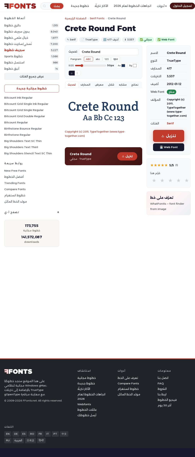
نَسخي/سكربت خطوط (18, 44)
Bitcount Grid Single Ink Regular (26, 104)
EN (8, 433)
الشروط (162, 389)
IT (47, 433)
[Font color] (123, 65)
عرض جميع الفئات (32, 76)
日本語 (30, 440)
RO (32, 433)
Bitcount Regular (16, 122)
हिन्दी (41, 440)
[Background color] (135, 65)
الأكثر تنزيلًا (101, 6)
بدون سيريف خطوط (17, 31)
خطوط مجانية (86, 378)
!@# (115, 59)
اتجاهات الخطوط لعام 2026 (132, 6)
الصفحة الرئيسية (75, 18)
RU (8, 440)
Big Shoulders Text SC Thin (23, 141)
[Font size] (90, 65)
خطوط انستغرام (14, 195)
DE (16, 433)
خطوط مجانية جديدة (31, 88)
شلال (111, 84)
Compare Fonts (15, 189)
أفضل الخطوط (14, 176)
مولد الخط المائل (15, 201)
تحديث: (73, 51)
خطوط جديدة (80, 6)
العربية (18, 440)
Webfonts (84, 404)
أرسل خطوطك (86, 415)
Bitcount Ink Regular (18, 97)
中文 (64, 433)
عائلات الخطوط (87, 409)
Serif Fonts (97, 18)
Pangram (75, 59)
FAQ (161, 383)
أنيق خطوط (11, 68)
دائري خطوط (12, 25)
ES (24, 433)
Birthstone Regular (17, 134)
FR (40, 433)
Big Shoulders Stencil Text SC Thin (28, 153)
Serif (170, 123)
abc (98, 59)
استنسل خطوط (14, 62)
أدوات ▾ (162, 6)
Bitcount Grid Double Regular (24, 116)
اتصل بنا (163, 378)
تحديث (72, 84)
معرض (99, 84)
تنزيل (127, 156)
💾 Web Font (169, 147)
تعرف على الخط (128, 378)
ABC (88, 59)
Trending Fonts (14, 183)
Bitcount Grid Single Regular (24, 110)
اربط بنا (162, 394)
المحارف (85, 84)
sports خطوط (13, 56)
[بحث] (56, 6)
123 (107, 59)
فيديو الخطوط (167, 400)
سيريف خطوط (14, 50)
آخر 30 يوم (164, 405)
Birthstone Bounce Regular (23, 128)
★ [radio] (154, 180)
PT (55, 433)
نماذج (134, 84)
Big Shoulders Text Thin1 (21, 147)
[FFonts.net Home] (20, 6)
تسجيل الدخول (182, 5)
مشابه (123, 84)
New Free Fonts (15, 170)
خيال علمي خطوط (16, 37)
